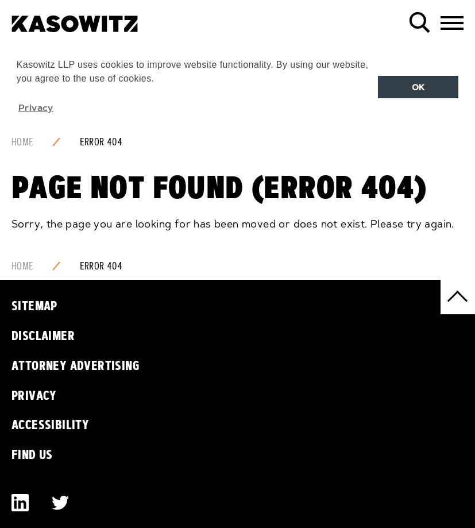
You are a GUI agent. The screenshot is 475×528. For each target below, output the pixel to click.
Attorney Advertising (75, 365)
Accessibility (50, 425)
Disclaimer (43, 335)
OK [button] (418, 87)
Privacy (34, 395)
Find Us (32, 454)
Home (22, 142)
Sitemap (34, 306)
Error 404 (101, 142)
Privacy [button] (35, 107)
